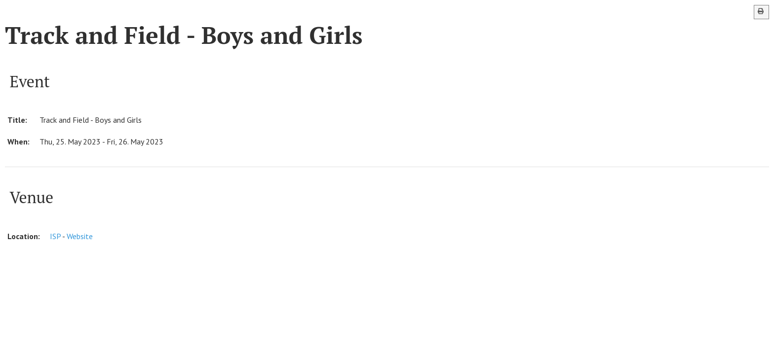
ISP (55, 236)
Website (80, 236)
